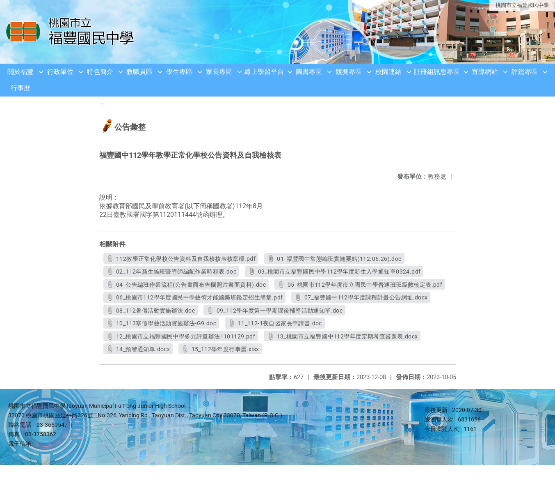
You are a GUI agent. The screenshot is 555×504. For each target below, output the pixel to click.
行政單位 (60, 72)
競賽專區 (349, 72)
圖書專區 (309, 72)
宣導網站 (485, 72)
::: (101, 104)
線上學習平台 (264, 72)
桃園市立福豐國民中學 (522, 5)
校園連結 (388, 72)
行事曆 (20, 88)
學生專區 (179, 72)
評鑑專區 (525, 72)
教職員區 (139, 72)
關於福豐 (20, 72)
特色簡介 (100, 72)
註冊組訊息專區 (437, 72)
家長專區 (219, 72)
